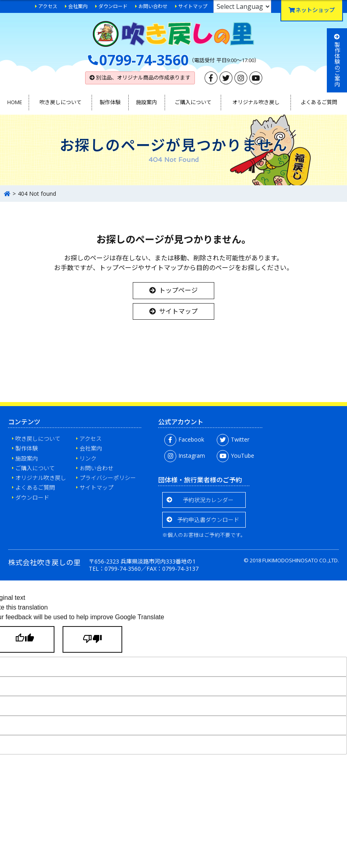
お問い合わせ (152, 6)
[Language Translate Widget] (242, 6)
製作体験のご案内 (337, 60)
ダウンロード (113, 6)
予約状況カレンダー (208, 500)
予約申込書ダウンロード (208, 520)
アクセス (47, 6)
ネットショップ (311, 10)
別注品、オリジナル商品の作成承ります (140, 77)
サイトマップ (192, 6)
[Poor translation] (92, 639)
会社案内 (78, 6)
